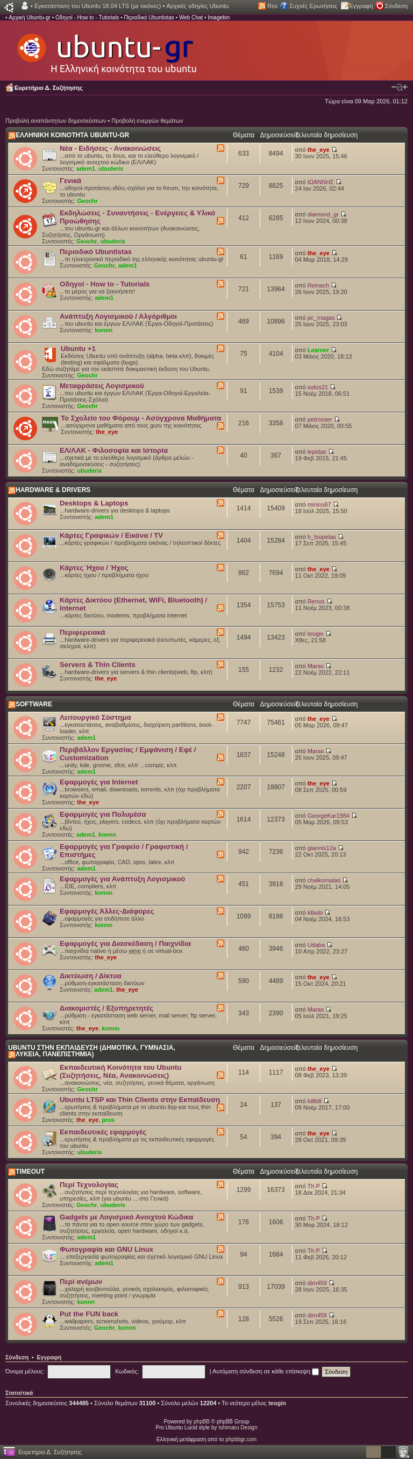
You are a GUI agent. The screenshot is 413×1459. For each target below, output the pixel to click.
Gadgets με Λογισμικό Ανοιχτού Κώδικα (126, 1217)
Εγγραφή (361, 6)
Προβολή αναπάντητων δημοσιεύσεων (55, 120)
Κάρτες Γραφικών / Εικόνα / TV (111, 535)
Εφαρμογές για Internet (99, 782)
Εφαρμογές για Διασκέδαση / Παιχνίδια (125, 943)
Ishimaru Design (237, 1427)
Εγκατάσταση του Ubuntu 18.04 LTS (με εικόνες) (97, 6)
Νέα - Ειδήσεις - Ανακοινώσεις (110, 148)
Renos (316, 601)
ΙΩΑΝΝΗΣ (321, 182)
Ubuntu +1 (78, 349)
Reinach (318, 285)
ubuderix (110, 168)
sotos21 (318, 387)
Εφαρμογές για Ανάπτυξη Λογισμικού (122, 879)
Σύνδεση (396, 6)
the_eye (319, 149)
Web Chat (191, 17)
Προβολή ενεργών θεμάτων (147, 120)
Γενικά (70, 181)
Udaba (316, 945)
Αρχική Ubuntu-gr (30, 17)
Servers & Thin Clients (98, 665)
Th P (314, 1186)
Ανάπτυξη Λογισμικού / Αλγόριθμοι (118, 316)
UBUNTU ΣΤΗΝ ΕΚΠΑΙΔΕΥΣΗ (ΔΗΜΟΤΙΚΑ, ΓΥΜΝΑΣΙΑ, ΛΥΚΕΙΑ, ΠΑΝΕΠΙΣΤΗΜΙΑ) (91, 1051)
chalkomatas (324, 880)
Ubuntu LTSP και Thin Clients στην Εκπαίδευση (140, 1100)
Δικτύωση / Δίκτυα (91, 976)
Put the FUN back (89, 1314)
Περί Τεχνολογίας (89, 1185)
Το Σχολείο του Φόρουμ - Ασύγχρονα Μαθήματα (141, 418)
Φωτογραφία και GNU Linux (106, 1249)
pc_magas (321, 317)
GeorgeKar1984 (329, 815)
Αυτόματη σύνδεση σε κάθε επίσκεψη (265, 1371)
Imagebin (219, 17)
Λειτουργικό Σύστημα (95, 717)
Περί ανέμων (81, 1282)
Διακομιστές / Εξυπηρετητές (106, 1008)
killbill (315, 1101)
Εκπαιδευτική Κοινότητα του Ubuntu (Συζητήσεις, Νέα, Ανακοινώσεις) (120, 1071)
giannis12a (322, 848)
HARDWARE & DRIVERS (53, 490)
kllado (315, 912)
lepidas (317, 451)
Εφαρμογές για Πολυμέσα (103, 814)
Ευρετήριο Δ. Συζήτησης (49, 88)
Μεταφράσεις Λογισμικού (102, 386)
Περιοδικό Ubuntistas (149, 17)
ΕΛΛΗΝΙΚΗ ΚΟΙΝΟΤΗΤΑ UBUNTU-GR (72, 135)
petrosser (320, 419)
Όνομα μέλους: (25, 1371)
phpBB (202, 1422)
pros (108, 1120)
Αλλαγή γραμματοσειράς (399, 87)
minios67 (319, 504)
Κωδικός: (127, 1371)
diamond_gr (323, 214)
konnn (103, 330)
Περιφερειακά (82, 632)
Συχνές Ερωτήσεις (313, 6)
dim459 (317, 1283)
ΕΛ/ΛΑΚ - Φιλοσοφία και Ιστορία (114, 450)
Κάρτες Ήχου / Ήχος (94, 568)
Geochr (87, 201)
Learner (318, 350)
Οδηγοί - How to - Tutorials (87, 17)
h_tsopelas (322, 537)
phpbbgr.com (241, 1439)
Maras (316, 666)
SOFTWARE (34, 704)
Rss (272, 6)
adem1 (85, 168)
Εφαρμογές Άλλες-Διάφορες (107, 911)
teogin (316, 633)
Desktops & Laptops (94, 503)
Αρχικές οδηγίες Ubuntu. (198, 6)
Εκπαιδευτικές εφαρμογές (103, 1132)
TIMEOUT (30, 1171)
